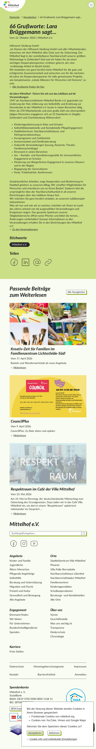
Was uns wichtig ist (61, 623)
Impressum (80, 666)
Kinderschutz (57, 632)
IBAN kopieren (19, 708)
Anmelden (80, 674)
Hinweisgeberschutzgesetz (49, 666)
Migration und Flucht (21, 587)
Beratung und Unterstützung (26, 582)
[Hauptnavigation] (91, 5)
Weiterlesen (48, 367)
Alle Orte (55, 600)
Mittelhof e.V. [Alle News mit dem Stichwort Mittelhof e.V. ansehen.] (19, 244)
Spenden (15, 632)
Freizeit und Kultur (20, 591)
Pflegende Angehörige (22, 574)
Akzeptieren (35, 733)
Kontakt (14, 674)
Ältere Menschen (19, 569)
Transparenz (57, 628)
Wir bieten (16, 619)
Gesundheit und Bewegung (25, 595)
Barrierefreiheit (46, 674)
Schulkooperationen (61, 591)
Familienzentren (59, 582)
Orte (53, 556)
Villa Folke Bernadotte (62, 569)
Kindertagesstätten (61, 587)
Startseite (15, 17)
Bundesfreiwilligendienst (23, 628)
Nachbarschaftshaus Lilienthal (67, 574)
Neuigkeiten (30, 17)
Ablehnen (54, 733)
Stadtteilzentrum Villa (67, 561)
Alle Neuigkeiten (76, 292)
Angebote (16, 556)
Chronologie (57, 636)
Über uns (56, 610)
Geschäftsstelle (59, 619)
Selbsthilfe (15, 578)
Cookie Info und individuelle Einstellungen (53, 739)
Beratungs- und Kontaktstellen (67, 595)
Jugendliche (16, 565)
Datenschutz (17, 666)
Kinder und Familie (20, 561)
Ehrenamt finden (19, 615)
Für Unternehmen (20, 623)
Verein (54, 615)
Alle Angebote (17, 600)
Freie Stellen (17, 651)
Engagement (18, 610)
